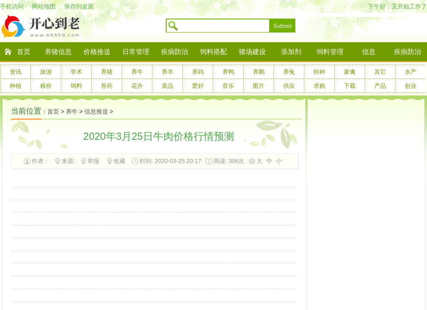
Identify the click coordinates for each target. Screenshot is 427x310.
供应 (289, 85)
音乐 (228, 85)
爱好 (198, 85)
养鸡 (198, 71)
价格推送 (97, 51)
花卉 (137, 85)
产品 (380, 85)
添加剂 (291, 51)
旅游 (46, 71)
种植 (16, 85)
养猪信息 (58, 51)
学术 (76, 71)
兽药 (107, 85)
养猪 (107, 71)
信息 (369, 51)
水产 (410, 71)
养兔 (289, 71)
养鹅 (259, 71)
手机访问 (12, 6)
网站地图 (44, 6)
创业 (410, 85)
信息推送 (96, 111)
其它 (380, 71)
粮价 (46, 85)
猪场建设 (252, 51)
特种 (319, 71)
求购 (319, 85)
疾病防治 (174, 51)
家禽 (350, 71)
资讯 (16, 71)
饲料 (76, 85)
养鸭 (228, 71)
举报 (93, 161)
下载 (350, 85)
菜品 (167, 85)
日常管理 (135, 51)
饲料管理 (329, 51)
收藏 (119, 161)
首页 (23, 51)
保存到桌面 (79, 6)
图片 (259, 85)
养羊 (167, 71)
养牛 (137, 71)
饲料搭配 (213, 51)
